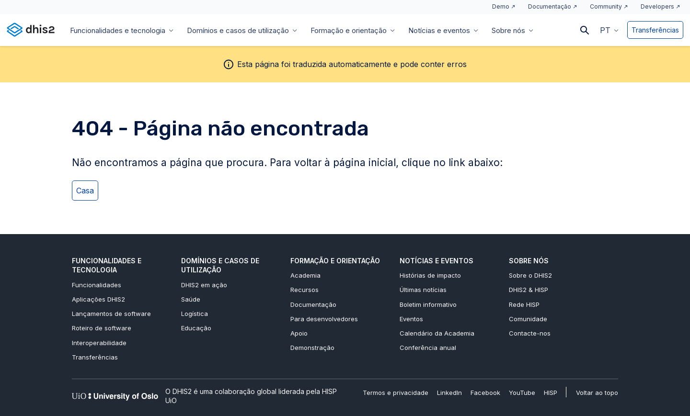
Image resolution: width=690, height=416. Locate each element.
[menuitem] (609, 30)
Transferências (655, 30)
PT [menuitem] (605, 30)
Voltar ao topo (597, 392)
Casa (85, 190)
